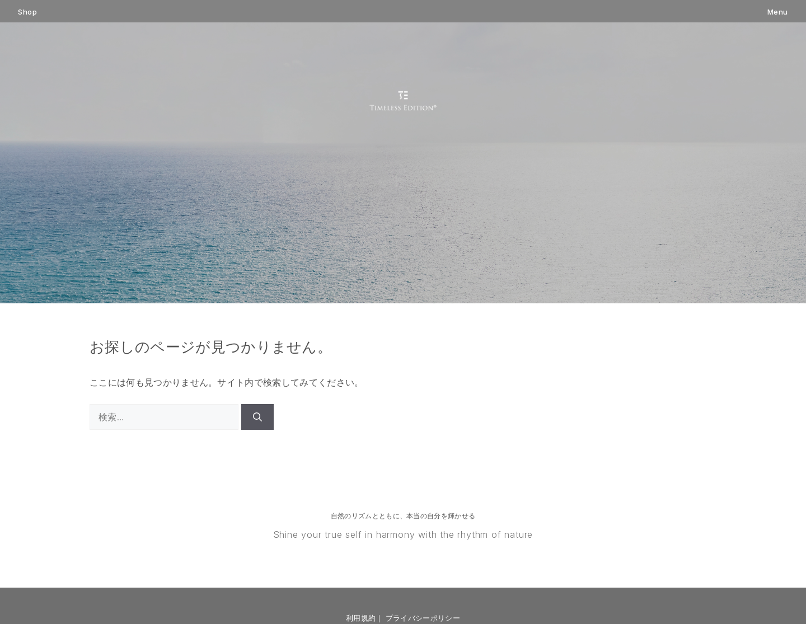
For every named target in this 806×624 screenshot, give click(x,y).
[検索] (257, 417)
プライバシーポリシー (423, 617)
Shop (27, 12)
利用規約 (361, 617)
